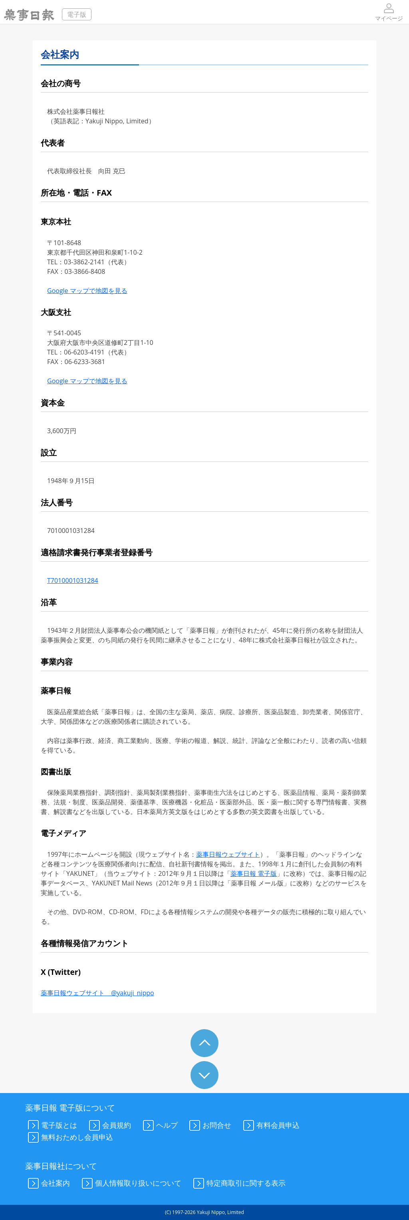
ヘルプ (159, 1125)
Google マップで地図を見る (87, 290)
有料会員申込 (270, 1125)
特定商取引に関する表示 (238, 1183)
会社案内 (47, 1183)
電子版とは (51, 1125)
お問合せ (209, 1125)
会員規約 (108, 1125)
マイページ (389, 12)
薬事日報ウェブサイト (228, 854)
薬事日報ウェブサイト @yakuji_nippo (97, 992)
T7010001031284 (72, 580)
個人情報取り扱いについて (130, 1183)
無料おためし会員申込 (69, 1137)
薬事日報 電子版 (253, 873)
